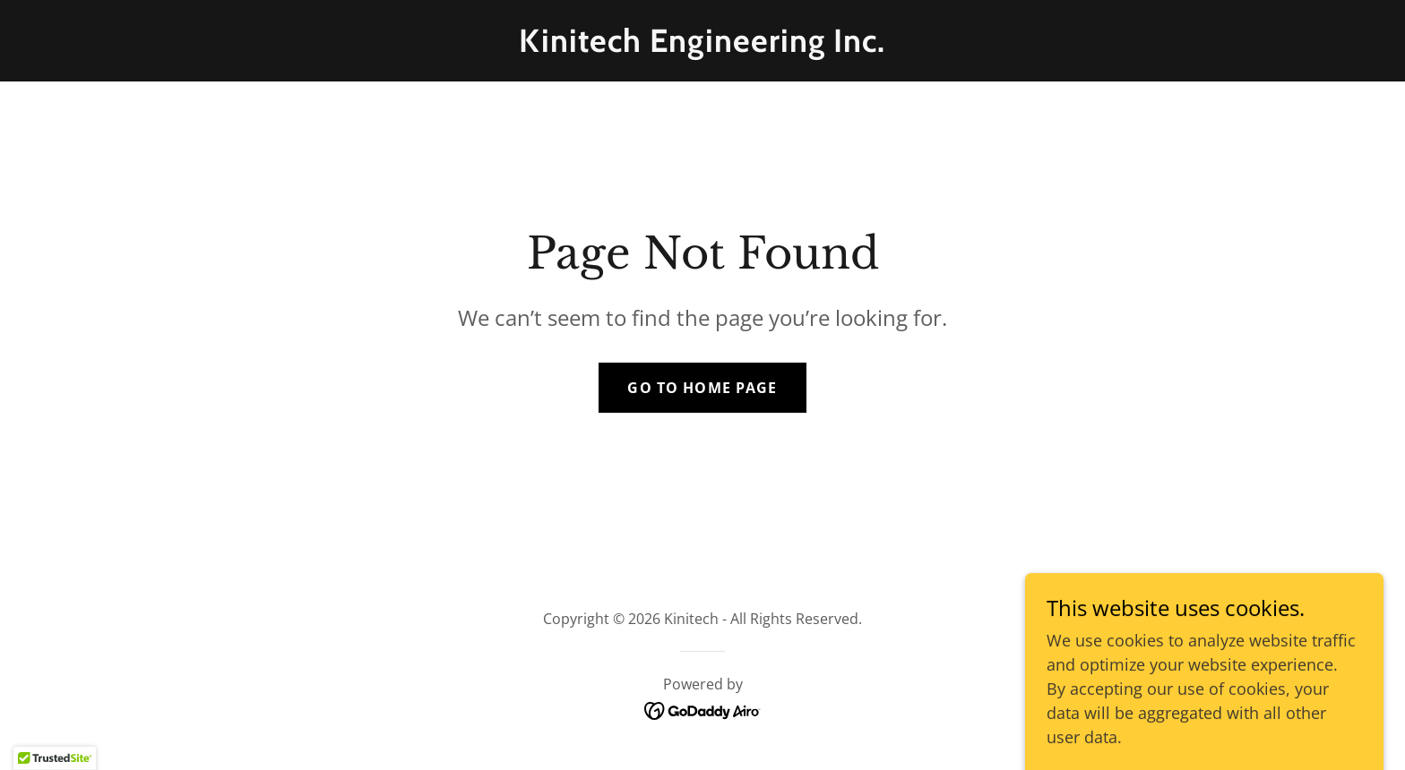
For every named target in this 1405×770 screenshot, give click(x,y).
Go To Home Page (702, 388)
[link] (702, 45)
